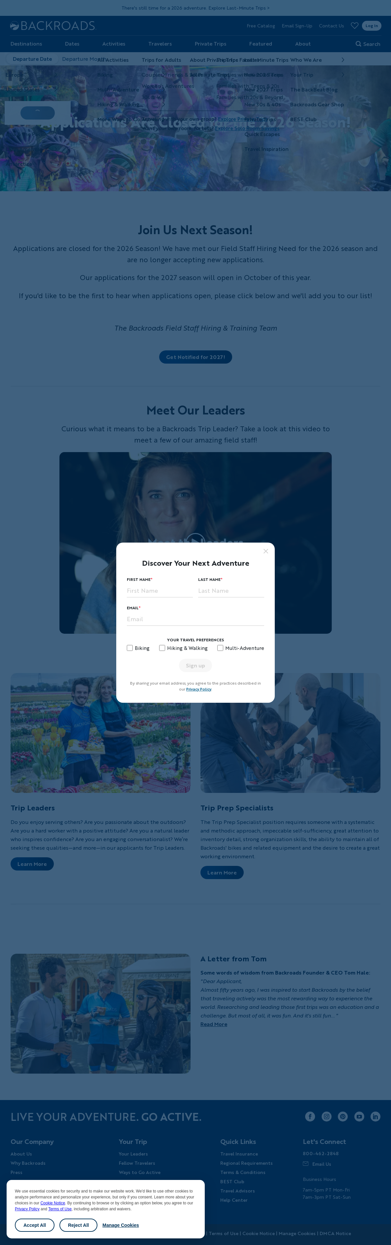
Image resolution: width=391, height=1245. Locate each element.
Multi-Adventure (244, 648)
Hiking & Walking (187, 648)
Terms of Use (60, 1209)
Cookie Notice (52, 1203)
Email (133, 608)
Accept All (34, 1225)
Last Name (209, 579)
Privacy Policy (27, 1209)
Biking (142, 648)
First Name (139, 579)
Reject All (78, 1225)
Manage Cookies (120, 1225)
